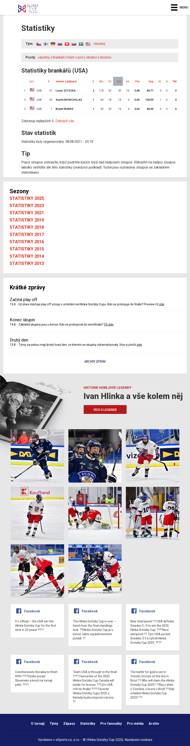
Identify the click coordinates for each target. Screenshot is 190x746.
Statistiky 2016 (27, 241)
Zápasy (69, 724)
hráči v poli (75, 57)
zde (161, 304)
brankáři (59, 57)
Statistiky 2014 (27, 256)
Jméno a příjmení (66, 81)
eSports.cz (64, 740)
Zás (119, 81)
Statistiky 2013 (27, 263)
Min (101, 81)
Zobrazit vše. (65, 121)
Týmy (54, 724)
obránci (91, 57)
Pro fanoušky (111, 724)
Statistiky (87, 724)
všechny (99, 44)
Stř (109, 81)
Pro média (135, 724)
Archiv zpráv (95, 361)
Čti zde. (109, 324)
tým (32, 81)
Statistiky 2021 (27, 212)
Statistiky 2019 (27, 220)
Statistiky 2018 (27, 227)
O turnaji (38, 724)
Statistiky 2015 (27, 249)
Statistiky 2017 (27, 234)
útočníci (105, 57)
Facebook (32, 611)
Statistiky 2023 (27, 205)
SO (159, 81)
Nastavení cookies (138, 740)
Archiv (154, 724)
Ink (127, 81)
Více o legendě (105, 410)
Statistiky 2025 (27, 198)
